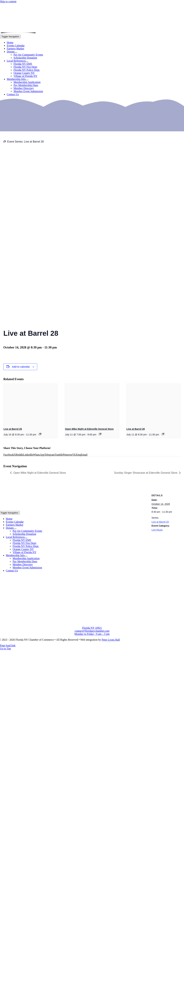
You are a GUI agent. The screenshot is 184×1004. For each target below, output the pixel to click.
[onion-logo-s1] (18, 30)
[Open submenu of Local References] (27, 61)
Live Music (157, 529)
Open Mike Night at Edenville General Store (89, 429)
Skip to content (8, 1)
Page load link (8, 645)
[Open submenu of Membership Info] (27, 80)
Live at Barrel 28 (13, 429)
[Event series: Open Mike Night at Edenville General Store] (100, 434)
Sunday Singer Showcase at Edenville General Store (145, 472)
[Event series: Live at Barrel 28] (40, 434)
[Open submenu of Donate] (16, 52)
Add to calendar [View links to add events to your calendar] (21, 366)
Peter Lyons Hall (111, 639)
